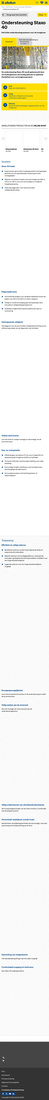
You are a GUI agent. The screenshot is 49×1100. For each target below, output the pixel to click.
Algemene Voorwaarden (10, 1082)
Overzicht (9, 42)
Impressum (6, 1075)
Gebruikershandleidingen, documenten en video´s (25, 42)
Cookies (5, 1086)
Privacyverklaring (8, 1079)
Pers (3, 1071)
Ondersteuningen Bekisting (22, 7)
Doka (3, 7)
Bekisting (9, 7)
